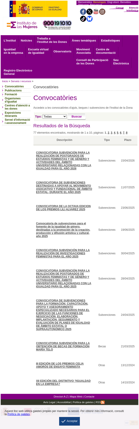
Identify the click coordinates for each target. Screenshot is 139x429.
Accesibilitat (64, 402)
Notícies (26, 40)
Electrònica (121, 61)
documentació (106, 51)
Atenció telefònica (132, 9)
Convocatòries (14, 86)
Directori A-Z (61, 396)
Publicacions (13, 90)
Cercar (120, 7)
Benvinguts (99, 2)
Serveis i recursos (21, 81)
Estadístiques (110, 40)
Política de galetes (83, 402)
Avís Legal (49, 402)
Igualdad (13, 51)
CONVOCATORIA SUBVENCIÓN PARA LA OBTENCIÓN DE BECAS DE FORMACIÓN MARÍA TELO (63, 346)
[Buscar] (76, 116)
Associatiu (83, 51)
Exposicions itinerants (13, 114)
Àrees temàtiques (84, 40)
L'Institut (10, 40)
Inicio (5, 81)
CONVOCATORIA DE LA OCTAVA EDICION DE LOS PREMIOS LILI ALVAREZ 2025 (63, 208)
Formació (11, 94)
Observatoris (62, 51)
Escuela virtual (38, 51)
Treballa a (52, 40)
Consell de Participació (92, 61)
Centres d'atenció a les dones (17, 107)
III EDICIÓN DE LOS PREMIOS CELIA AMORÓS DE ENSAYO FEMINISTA (60, 365)
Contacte (89, 396)
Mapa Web (76, 396)
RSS (100, 402)
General (18, 72)
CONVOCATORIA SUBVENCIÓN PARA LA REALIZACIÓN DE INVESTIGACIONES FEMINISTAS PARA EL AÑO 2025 (63, 253)
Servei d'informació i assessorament (17, 121)
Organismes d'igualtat (12, 100)
